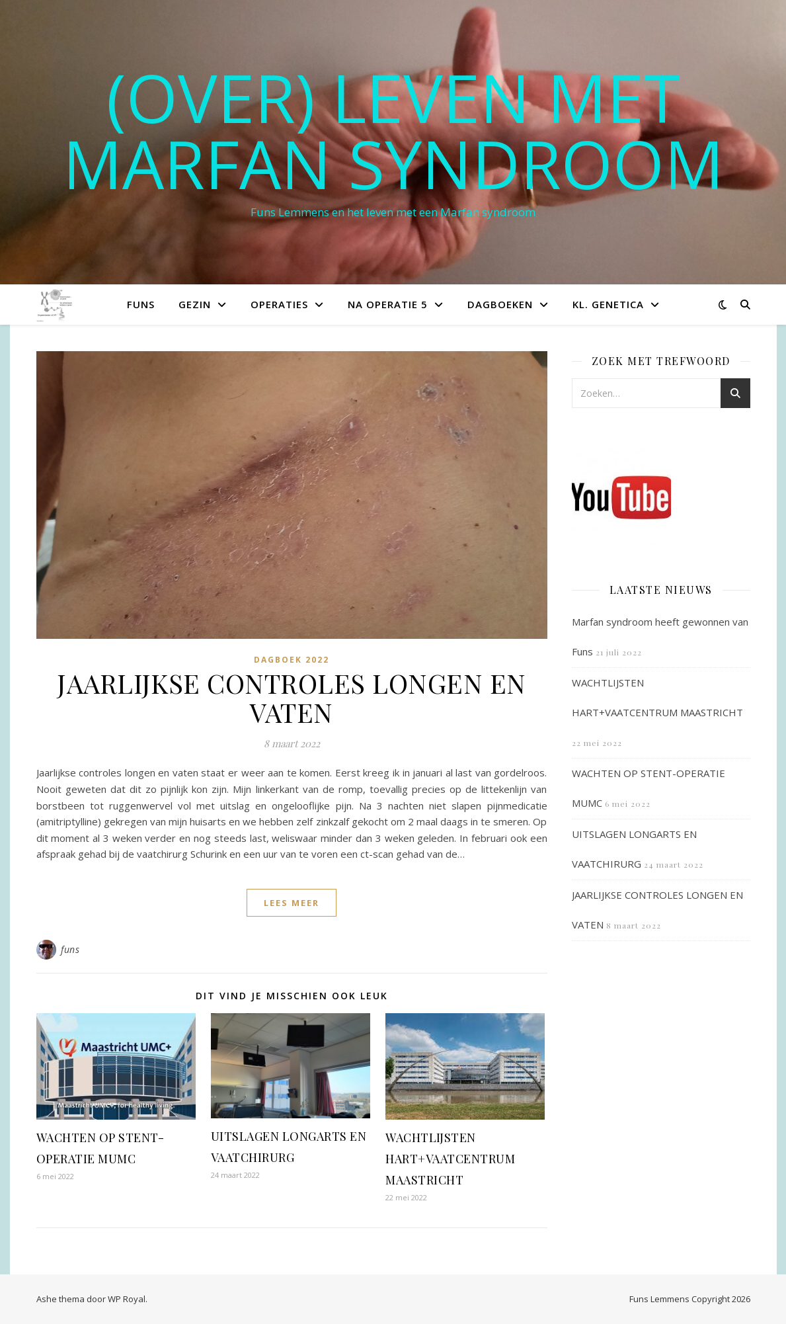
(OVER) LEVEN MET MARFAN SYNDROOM (393, 130)
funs (70, 949)
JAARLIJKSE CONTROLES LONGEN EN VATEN (291, 697)
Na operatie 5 (388, 304)
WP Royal (126, 1299)
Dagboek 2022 (291, 659)
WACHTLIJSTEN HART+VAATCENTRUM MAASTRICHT (450, 1159)
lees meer (291, 903)
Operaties (279, 304)
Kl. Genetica (608, 304)
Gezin (194, 304)
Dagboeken (500, 304)
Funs (141, 304)
